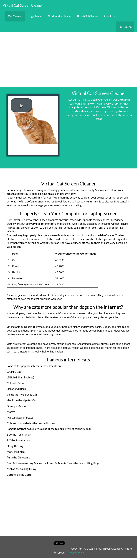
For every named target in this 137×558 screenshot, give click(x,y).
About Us (109, 16)
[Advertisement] (68, 57)
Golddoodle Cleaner (60, 16)
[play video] (21, 105)
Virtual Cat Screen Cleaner (23, 5)
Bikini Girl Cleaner (87, 16)
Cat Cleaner (16, 16)
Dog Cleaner (35, 16)
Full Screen (125, 26)
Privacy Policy (75, 552)
